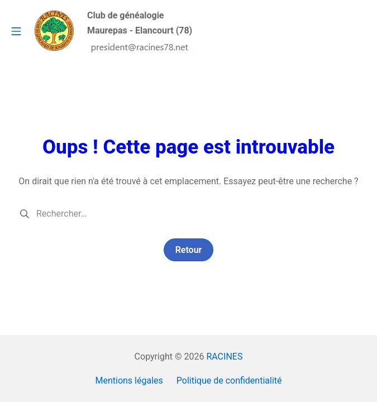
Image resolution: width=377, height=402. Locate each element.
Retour (188, 250)
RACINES (224, 356)
